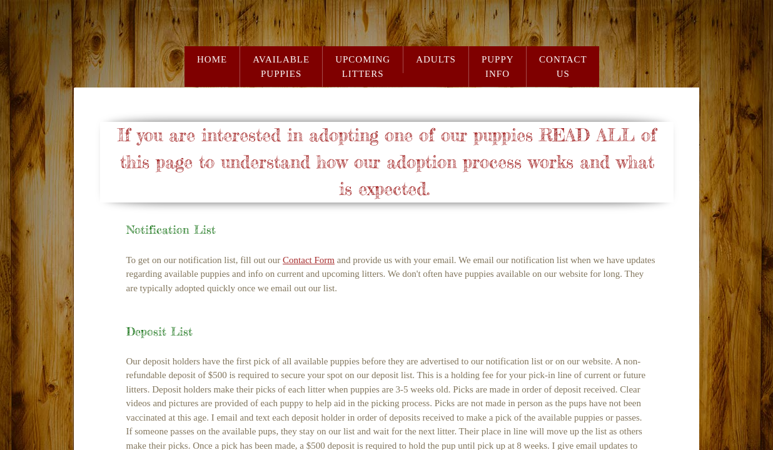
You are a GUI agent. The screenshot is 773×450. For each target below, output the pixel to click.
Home (212, 59)
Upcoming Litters (362, 66)
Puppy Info (498, 66)
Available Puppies (281, 66)
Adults (436, 59)
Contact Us (563, 66)
